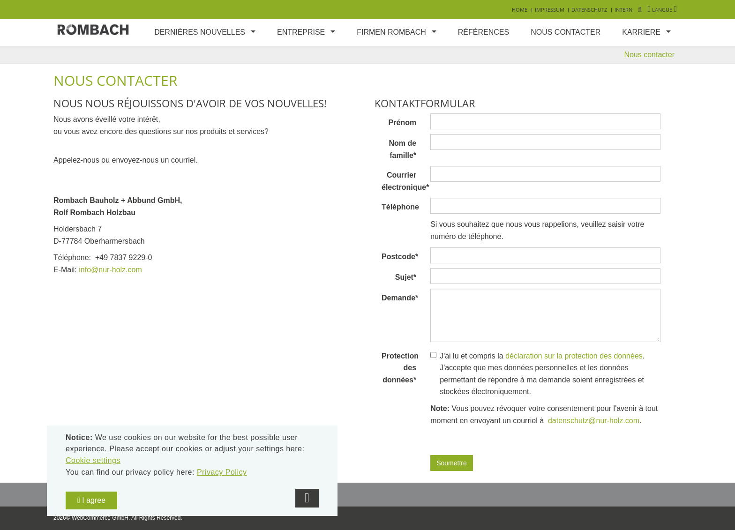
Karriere (641, 32)
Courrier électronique (402, 181)
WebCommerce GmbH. (101, 518)
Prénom (403, 123)
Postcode (400, 257)
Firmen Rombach (391, 32)
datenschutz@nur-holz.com (592, 421)
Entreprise (301, 32)
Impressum (549, 9)
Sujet (405, 277)
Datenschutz (589, 9)
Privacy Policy (222, 472)
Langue (662, 9)
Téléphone (400, 207)
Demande (400, 298)
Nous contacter (565, 32)
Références (483, 32)
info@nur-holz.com (110, 270)
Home (519, 9)
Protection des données (400, 368)
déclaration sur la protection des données (574, 356)
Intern (623, 9)
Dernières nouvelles (199, 32)
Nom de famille (402, 149)
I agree (91, 500)
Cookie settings (93, 460)
